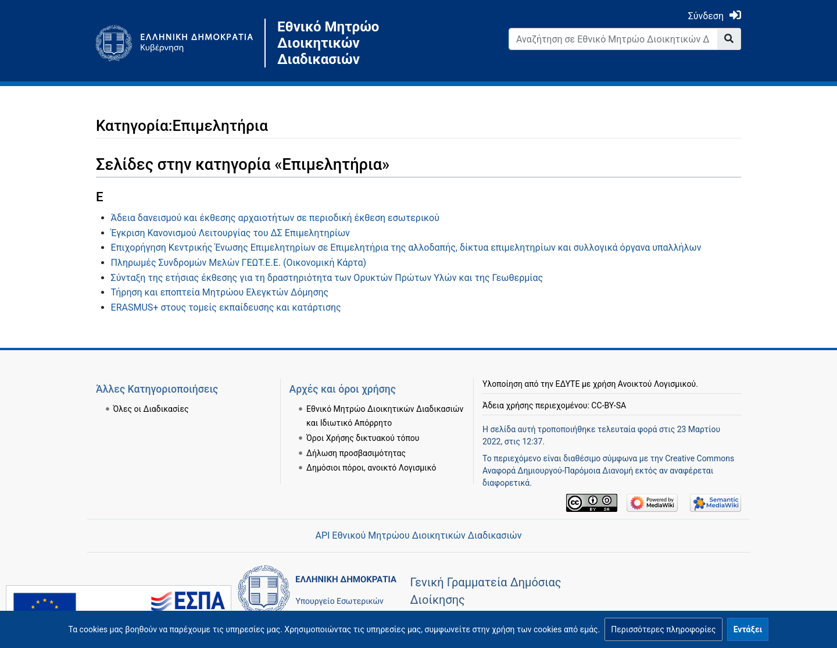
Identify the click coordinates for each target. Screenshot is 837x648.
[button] (663, 629)
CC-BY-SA (608, 405)
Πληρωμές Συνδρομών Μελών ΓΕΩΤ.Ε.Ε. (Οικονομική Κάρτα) (238, 262)
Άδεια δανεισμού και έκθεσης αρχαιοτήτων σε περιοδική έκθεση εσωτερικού (275, 217)
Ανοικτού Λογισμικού (657, 384)
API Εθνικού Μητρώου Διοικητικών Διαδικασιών (418, 535)
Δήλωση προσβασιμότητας (356, 453)
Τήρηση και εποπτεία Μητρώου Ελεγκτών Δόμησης (220, 292)
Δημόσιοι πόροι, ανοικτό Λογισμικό (371, 467)
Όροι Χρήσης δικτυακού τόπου (362, 438)
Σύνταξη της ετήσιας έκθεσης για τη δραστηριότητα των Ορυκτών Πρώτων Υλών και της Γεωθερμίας (327, 277)
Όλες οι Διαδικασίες (151, 409)
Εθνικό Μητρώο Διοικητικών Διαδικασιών (328, 43)
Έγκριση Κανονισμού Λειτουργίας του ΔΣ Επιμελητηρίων (230, 232)
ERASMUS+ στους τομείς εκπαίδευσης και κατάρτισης (226, 307)
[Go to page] (729, 39)
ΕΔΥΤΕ (568, 384)
